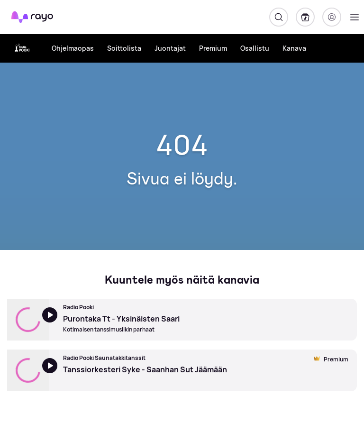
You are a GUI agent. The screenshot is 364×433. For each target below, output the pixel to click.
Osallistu (254, 48)
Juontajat (170, 48)
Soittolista (124, 48)
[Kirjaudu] (331, 17)
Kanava (294, 48)
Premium (213, 48)
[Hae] (278, 17)
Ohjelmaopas (73, 48)
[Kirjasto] (305, 17)
